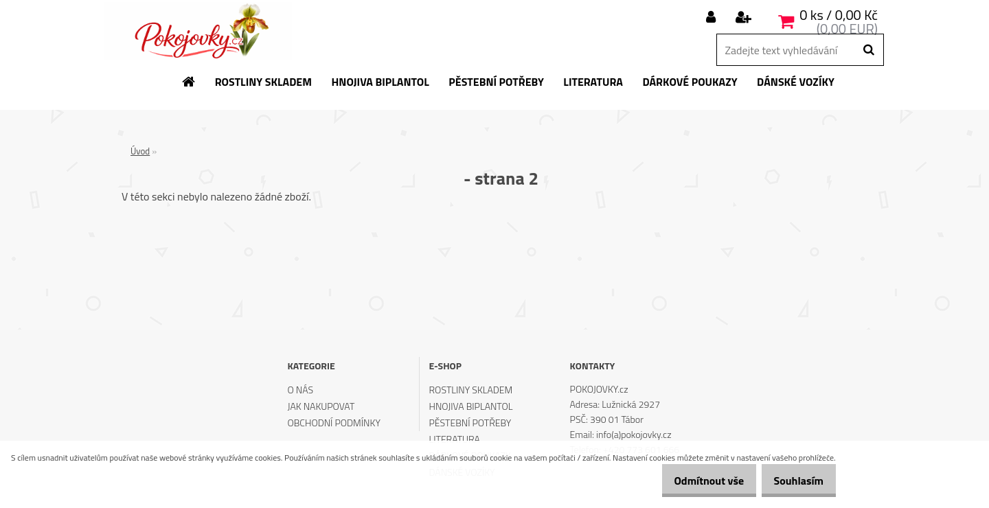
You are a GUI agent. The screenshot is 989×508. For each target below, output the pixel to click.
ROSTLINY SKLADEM (471, 389)
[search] (868, 50)
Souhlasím (794, 480)
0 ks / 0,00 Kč (838, 14)
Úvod (140, 151)
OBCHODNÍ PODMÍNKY (333, 422)
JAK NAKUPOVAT (320, 406)
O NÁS (300, 389)
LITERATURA (454, 439)
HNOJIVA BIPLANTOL (471, 406)
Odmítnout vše (694, 480)
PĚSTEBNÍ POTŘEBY (470, 422)
